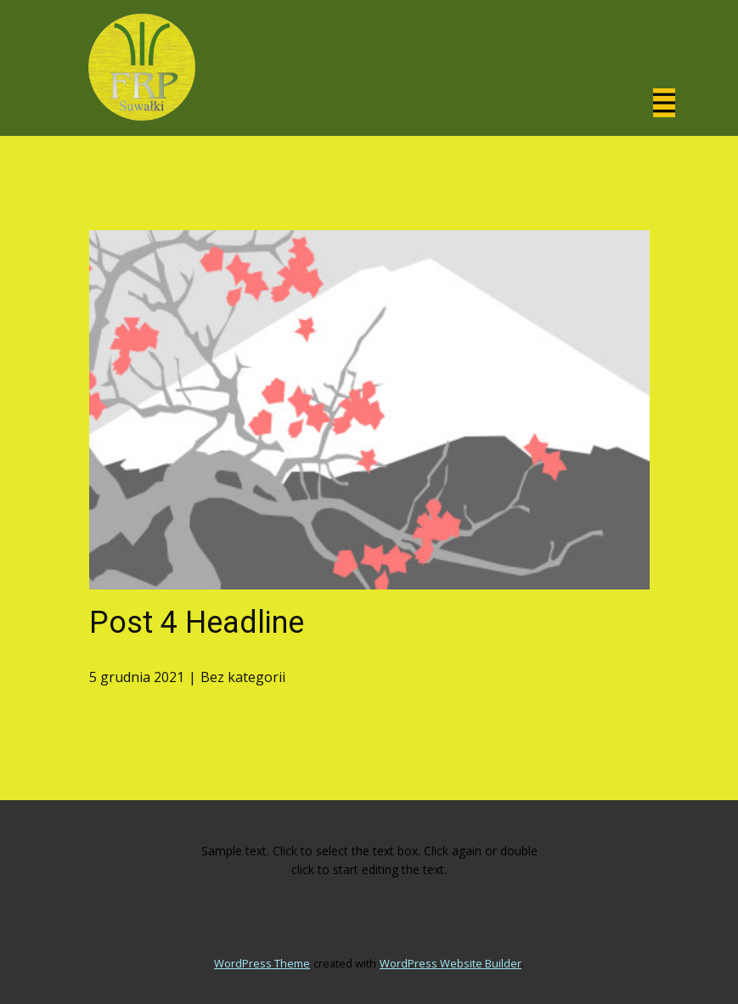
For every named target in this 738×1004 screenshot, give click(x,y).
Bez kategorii (242, 677)
